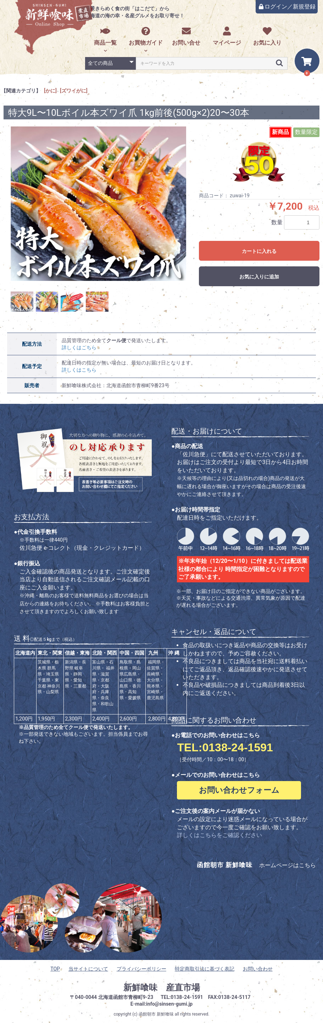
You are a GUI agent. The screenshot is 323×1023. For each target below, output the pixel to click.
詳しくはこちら (79, 347)
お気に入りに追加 (259, 276)
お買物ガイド (146, 36)
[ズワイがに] (74, 91)
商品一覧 (105, 36)
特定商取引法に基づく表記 (204, 969)
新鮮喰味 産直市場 (161, 988)
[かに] (50, 91)
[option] (98, 203)
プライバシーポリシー (141, 969)
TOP (55, 969)
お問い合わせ (258, 969)
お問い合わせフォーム (239, 790)
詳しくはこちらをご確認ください (219, 835)
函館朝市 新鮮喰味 (156, 1014)
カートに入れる (259, 251)
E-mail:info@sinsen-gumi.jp (161, 1004)
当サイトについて (88, 969)
